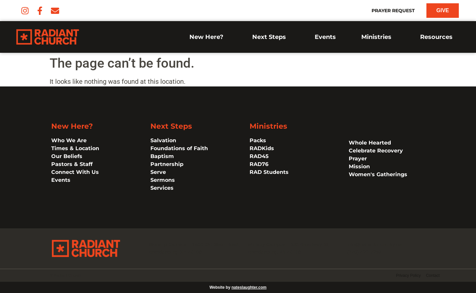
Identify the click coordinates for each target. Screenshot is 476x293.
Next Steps (270, 37)
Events (325, 37)
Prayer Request (393, 11)
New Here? (208, 37)
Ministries (378, 37)
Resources (438, 37)
